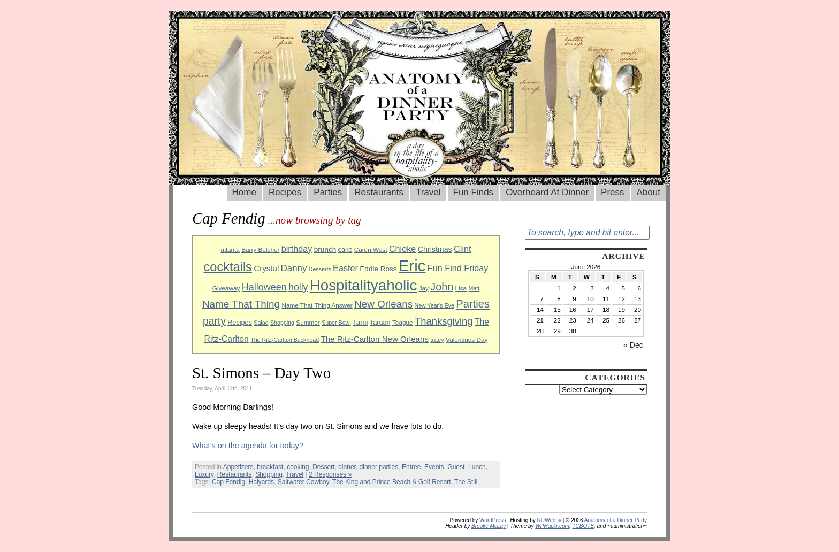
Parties (328, 192)
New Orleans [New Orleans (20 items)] (383, 304)
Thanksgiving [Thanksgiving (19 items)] (444, 321)
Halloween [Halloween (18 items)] (264, 287)
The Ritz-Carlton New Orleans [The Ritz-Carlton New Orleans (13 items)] (375, 338)
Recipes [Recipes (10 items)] (239, 322)
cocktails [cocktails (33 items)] (228, 267)
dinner (347, 467)
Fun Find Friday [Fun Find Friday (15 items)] (458, 268)
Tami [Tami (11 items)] (360, 322)
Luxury (204, 474)
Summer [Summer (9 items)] (307, 322)
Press (612, 192)
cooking (298, 467)
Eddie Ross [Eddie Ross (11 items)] (378, 269)
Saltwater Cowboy (303, 482)
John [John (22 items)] (441, 287)
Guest (455, 467)
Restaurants (378, 192)
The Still (465, 482)
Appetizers (238, 467)
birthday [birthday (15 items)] (296, 249)
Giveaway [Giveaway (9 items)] (226, 288)
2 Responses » (330, 474)
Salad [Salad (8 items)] (261, 322)
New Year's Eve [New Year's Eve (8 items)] (434, 305)
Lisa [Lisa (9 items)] (461, 288)
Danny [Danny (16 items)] (294, 268)
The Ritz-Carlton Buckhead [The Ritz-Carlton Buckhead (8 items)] (284, 339)
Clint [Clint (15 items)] (462, 249)
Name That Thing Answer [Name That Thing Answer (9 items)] (316, 305)
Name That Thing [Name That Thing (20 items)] (241, 304)
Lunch (477, 467)
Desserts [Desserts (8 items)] (320, 269)
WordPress (492, 520)
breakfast (270, 467)
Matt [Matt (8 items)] (473, 288)
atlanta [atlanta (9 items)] (229, 249)
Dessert (323, 467)
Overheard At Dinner (547, 192)
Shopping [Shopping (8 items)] (282, 322)
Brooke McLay (488, 526)
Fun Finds (473, 192)
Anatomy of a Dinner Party (615, 520)
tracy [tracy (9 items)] (437, 339)
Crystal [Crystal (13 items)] (266, 268)
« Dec (633, 345)
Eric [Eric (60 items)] (412, 265)
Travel (428, 192)
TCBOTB (583, 526)
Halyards (261, 482)
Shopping (269, 474)
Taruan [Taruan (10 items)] (380, 322)
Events (434, 467)
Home (244, 192)
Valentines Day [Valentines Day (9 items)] (466, 339)
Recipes (285, 192)
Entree (411, 467)
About (648, 192)
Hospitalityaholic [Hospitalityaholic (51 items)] (363, 285)
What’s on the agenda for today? (247, 445)
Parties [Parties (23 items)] (473, 304)
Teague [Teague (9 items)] (402, 322)
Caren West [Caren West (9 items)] (370, 249)
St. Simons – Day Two (261, 372)
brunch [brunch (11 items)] (325, 250)
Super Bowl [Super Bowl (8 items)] (336, 322)
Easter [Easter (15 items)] (345, 268)
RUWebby (549, 520)
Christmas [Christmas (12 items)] (435, 249)
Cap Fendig (228, 482)
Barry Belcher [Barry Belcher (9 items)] (260, 249)
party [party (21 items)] (214, 321)
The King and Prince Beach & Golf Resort (391, 482)
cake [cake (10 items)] (345, 250)
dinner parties (379, 467)
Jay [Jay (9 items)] (424, 288)
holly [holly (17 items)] (298, 287)
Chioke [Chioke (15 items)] (402, 249)
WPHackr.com (552, 526)
